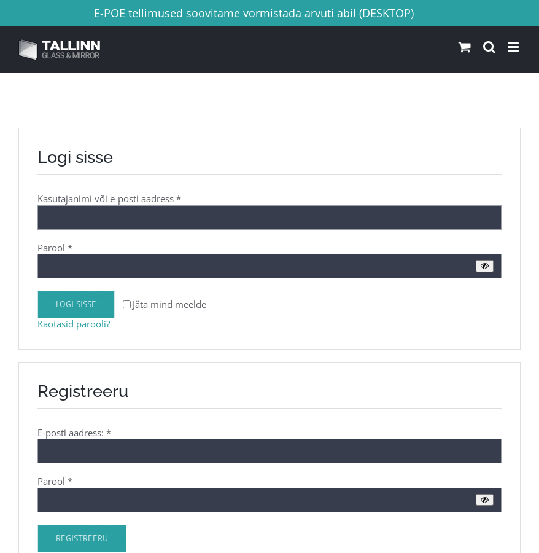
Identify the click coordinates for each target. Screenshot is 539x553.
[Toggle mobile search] (489, 47)
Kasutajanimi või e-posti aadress (109, 198)
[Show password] (485, 266)
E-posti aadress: (74, 432)
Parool (54, 247)
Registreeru (82, 538)
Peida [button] (431, 13)
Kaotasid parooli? (73, 324)
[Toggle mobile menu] (514, 47)
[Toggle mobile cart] (465, 47)
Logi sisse (76, 304)
